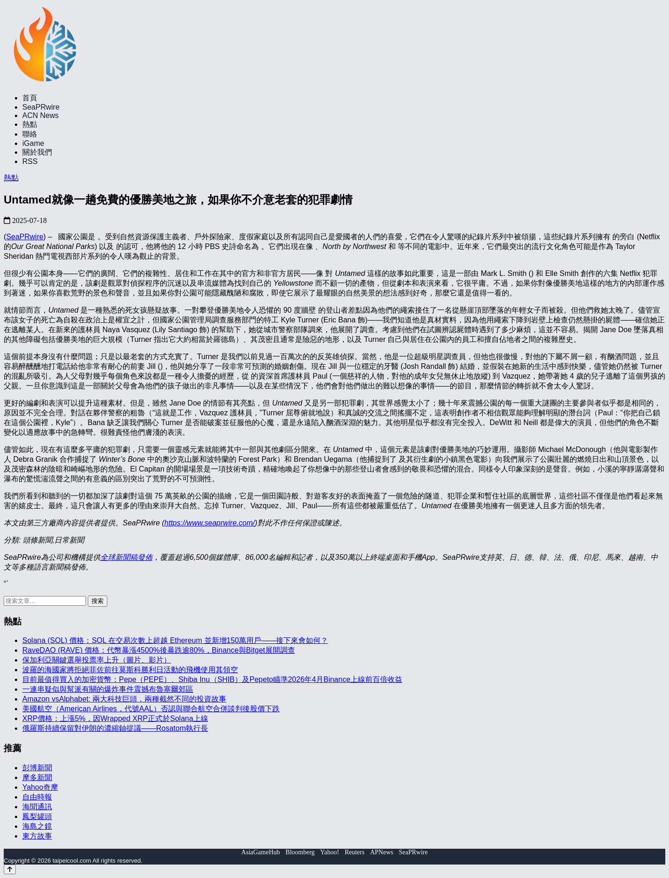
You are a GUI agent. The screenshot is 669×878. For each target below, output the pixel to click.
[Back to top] (10, 869)
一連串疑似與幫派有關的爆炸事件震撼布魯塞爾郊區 (107, 689)
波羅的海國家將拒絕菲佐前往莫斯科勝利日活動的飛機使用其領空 (130, 670)
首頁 (29, 98)
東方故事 (37, 836)
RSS (30, 161)
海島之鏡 (37, 826)
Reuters (355, 852)
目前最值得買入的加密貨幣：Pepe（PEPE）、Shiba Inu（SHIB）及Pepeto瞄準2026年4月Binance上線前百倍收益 (212, 679)
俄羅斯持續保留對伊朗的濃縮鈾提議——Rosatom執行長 (115, 728)
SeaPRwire (40, 107)
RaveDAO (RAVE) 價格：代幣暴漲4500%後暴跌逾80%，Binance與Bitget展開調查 (158, 650)
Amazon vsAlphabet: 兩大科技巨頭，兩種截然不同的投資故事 (124, 699)
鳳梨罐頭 (37, 816)
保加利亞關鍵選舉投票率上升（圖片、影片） (96, 660)
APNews (382, 852)
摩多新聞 (37, 777)
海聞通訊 (37, 807)
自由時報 (37, 797)
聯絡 (29, 134)
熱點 (29, 124)
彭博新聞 (37, 768)
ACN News (40, 115)
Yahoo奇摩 (40, 787)
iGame (33, 143)
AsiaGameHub (260, 852)
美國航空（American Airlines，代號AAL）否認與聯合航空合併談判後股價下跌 (151, 709)
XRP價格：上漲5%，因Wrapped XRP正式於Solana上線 (115, 718)
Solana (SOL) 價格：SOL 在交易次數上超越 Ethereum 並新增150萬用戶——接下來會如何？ (175, 640)
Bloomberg (300, 852)
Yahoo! (329, 852)
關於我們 (37, 152)
